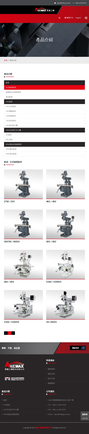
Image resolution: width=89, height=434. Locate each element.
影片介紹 (51, 378)
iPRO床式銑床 (11, 154)
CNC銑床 (9, 101)
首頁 (5, 60)
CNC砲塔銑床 (11, 116)
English (78, 17)
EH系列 (9, 135)
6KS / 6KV (9, 281)
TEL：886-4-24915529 (57, 405)
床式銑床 (9, 97)
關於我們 (51, 369)
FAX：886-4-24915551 (57, 409)
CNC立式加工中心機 (13, 130)
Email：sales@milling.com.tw (59, 414)
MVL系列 (9, 139)
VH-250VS (51, 322)
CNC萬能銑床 (11, 111)
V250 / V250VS (11, 322)
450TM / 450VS (12, 241)
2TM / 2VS (9, 201)
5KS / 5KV (51, 241)
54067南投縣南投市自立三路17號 (61, 400)
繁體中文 (69, 17)
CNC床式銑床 (11, 120)
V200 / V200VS (53, 281)
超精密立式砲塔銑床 (13, 92)
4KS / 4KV (51, 201)
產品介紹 (51, 374)
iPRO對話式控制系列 (14, 144)
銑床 (7, 82)
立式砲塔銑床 (11, 87)
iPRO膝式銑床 (11, 149)
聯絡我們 (78, 348)
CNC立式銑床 (11, 106)
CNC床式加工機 (12, 125)
